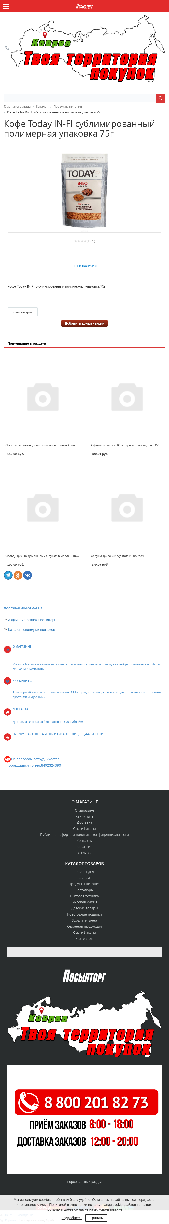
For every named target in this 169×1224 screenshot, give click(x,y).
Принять (96, 1218)
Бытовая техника (84, 896)
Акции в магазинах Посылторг (31, 620)
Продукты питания (84, 884)
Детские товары (84, 908)
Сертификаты (84, 828)
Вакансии (84, 846)
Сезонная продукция (84, 926)
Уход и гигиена (84, 920)
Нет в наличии (84, 266)
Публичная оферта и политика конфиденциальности (84, 834)
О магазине (84, 810)
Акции (84, 877)
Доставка (84, 822)
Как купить (85, 816)
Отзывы (84, 852)
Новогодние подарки (84, 914)
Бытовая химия (84, 902)
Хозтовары (84, 938)
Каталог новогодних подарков (31, 630)
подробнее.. (72, 1218)
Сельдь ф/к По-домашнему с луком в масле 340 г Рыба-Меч (49, 556)
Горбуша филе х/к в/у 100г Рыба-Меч (117, 556)
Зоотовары (85, 890)
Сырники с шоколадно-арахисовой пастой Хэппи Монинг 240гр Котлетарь (59, 445)
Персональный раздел (84, 1182)
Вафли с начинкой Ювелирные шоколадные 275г (125, 445)
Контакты (84, 840)
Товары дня (84, 871)
